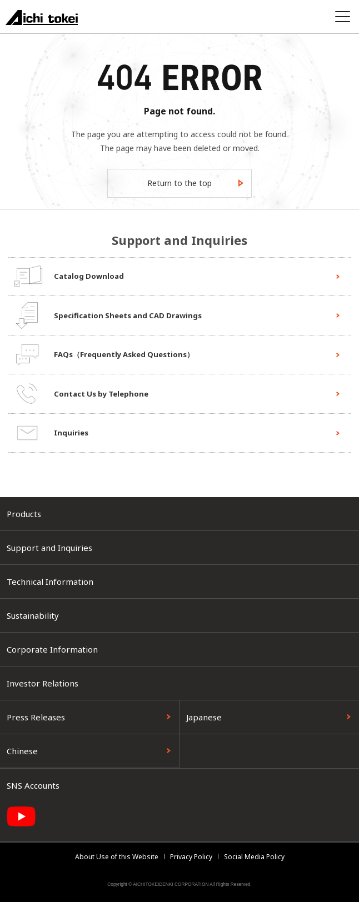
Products (24, 513)
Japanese (204, 717)
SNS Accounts (33, 785)
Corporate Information (52, 649)
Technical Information (50, 581)
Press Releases (36, 717)
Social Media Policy (254, 856)
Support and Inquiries (49, 547)
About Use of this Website (116, 856)
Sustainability (33, 615)
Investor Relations (42, 683)
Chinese (22, 750)
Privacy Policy (191, 856)
